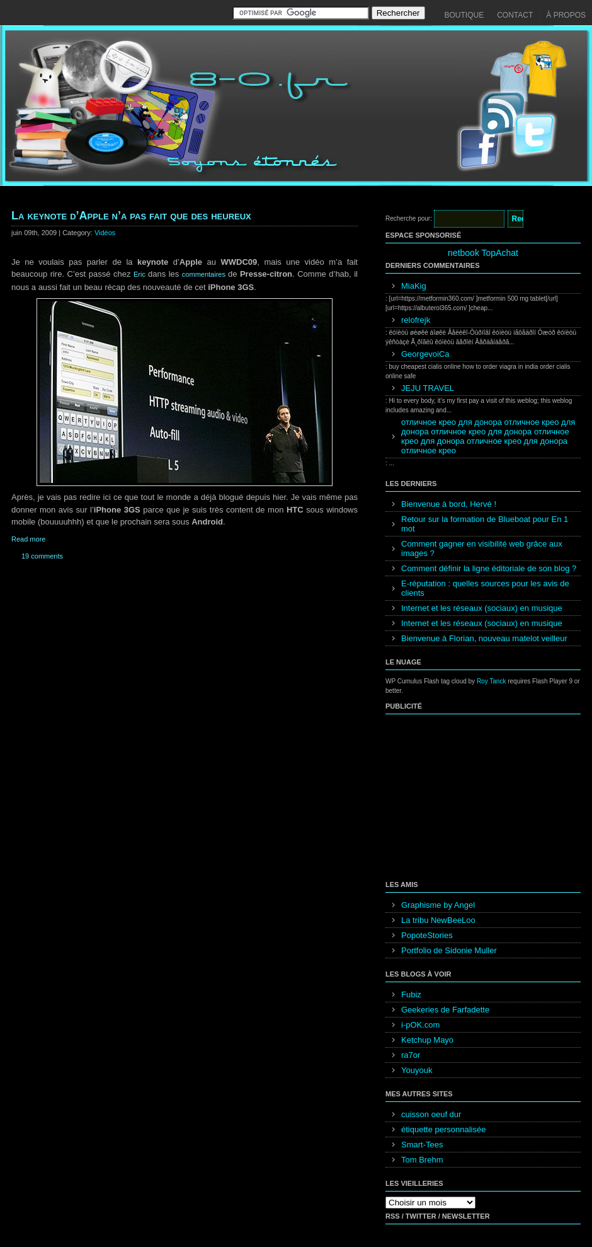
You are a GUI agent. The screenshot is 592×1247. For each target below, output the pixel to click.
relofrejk (415, 320)
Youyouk (416, 1070)
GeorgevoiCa (425, 354)
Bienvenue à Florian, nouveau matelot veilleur (484, 638)
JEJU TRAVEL (427, 388)
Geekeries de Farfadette (445, 1009)
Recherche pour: (408, 218)
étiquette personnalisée (443, 1129)
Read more (28, 539)
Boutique (464, 15)
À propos (566, 15)
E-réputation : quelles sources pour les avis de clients (485, 588)
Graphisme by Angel (438, 905)
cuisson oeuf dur (431, 1114)
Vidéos (104, 232)
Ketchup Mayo (427, 1040)
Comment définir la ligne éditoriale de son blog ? (488, 568)
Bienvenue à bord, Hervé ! (448, 504)
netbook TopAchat (483, 253)
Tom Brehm (422, 1159)
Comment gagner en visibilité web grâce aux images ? (481, 548)
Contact (515, 15)
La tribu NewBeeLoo (438, 920)
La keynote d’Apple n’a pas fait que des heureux (131, 215)
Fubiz (411, 994)
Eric (141, 274)
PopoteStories (427, 935)
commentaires (205, 274)
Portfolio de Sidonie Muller (449, 950)
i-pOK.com (420, 1025)
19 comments (42, 556)
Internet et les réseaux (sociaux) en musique (481, 608)
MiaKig (413, 286)
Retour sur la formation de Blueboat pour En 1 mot (484, 523)
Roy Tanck (491, 681)
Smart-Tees (422, 1144)
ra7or (410, 1055)
